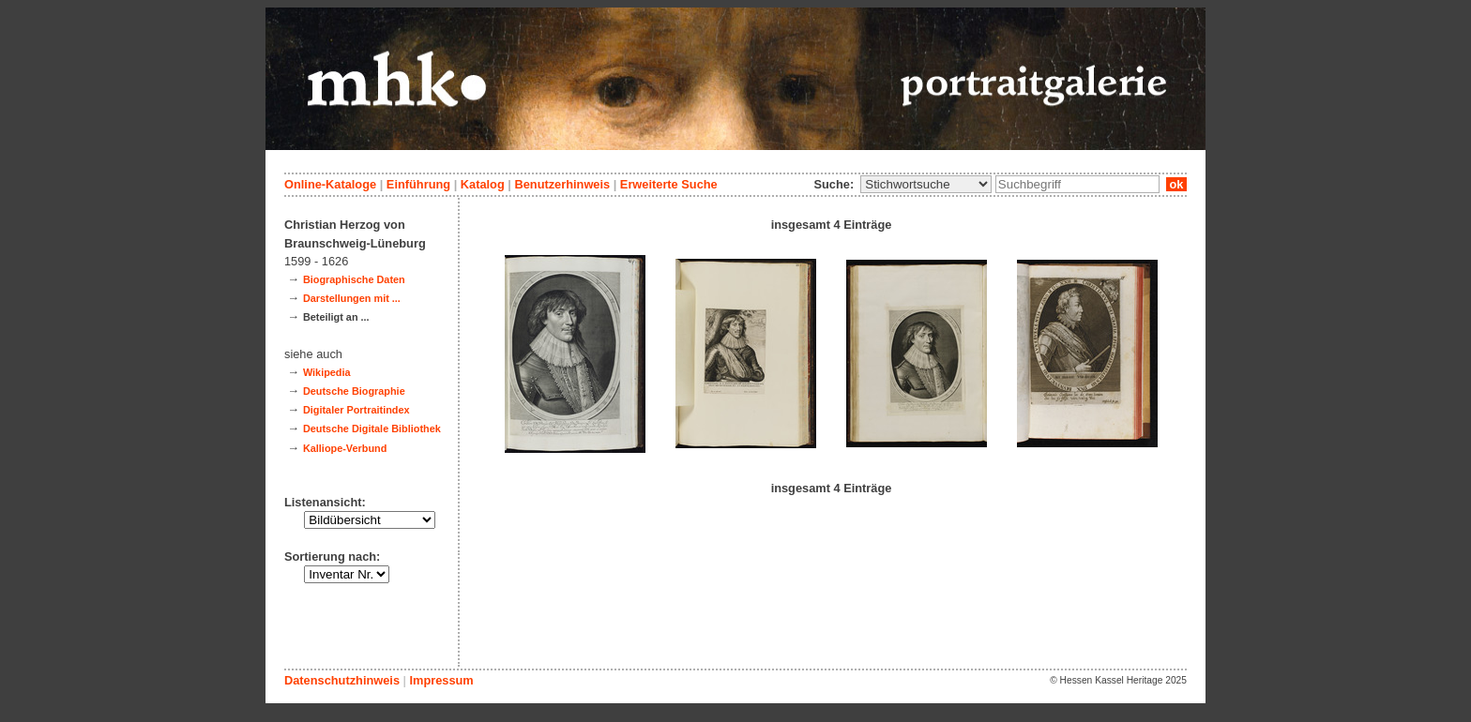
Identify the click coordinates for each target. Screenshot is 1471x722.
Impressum (441, 680)
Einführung (418, 184)
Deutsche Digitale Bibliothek (372, 428)
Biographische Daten (354, 279)
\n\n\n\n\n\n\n (926, 184)
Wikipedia (327, 372)
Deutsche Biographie (354, 391)
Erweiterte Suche (669, 184)
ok (1176, 184)
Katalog (483, 184)
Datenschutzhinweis (342, 680)
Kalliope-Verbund (345, 448)
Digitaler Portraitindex (356, 409)
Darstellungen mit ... (352, 298)
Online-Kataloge (330, 184)
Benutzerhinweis (562, 184)
